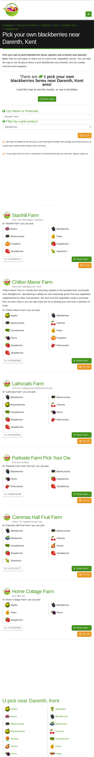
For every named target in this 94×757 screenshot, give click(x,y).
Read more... (82, 259)
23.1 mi (84, 500)
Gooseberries (62, 738)
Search (85, 135)
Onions (14, 746)
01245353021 (12, 435)
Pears (58, 746)
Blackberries (61, 716)
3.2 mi (85, 265)
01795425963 (12, 360)
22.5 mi (84, 441)
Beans (14, 716)
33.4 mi (84, 634)
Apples (14, 709)
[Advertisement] (47, 179)
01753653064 (12, 627)
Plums (14, 753)
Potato (58, 753)
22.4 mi (84, 366)
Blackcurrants (17, 724)
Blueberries (61, 724)
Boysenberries (18, 731)
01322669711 (12, 259)
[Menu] (89, 14)
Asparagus (60, 709)
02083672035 (12, 494)
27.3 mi (84, 574)
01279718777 (12, 568)
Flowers (15, 738)
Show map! (47, 99)
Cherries (59, 731)
